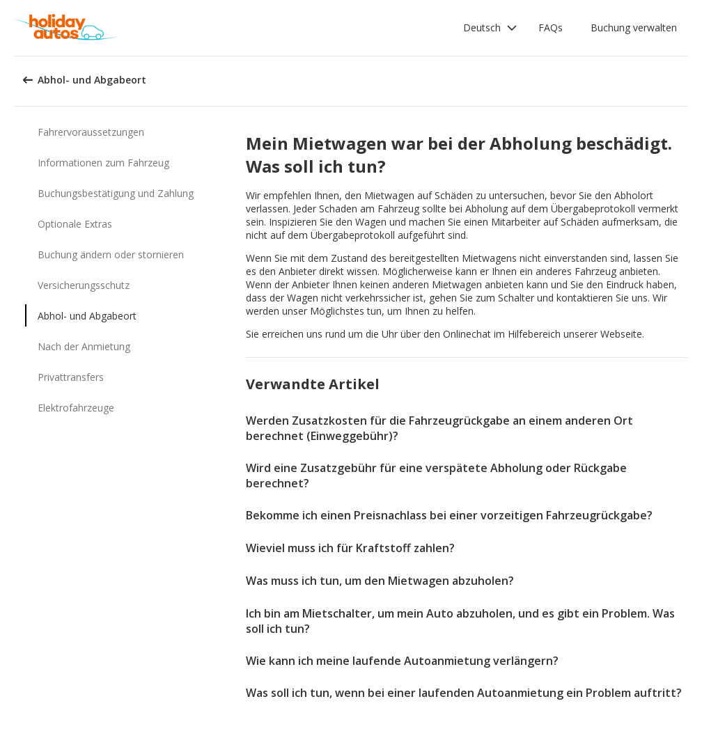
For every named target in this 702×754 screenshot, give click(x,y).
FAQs (550, 27)
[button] (490, 28)
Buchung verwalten (634, 27)
